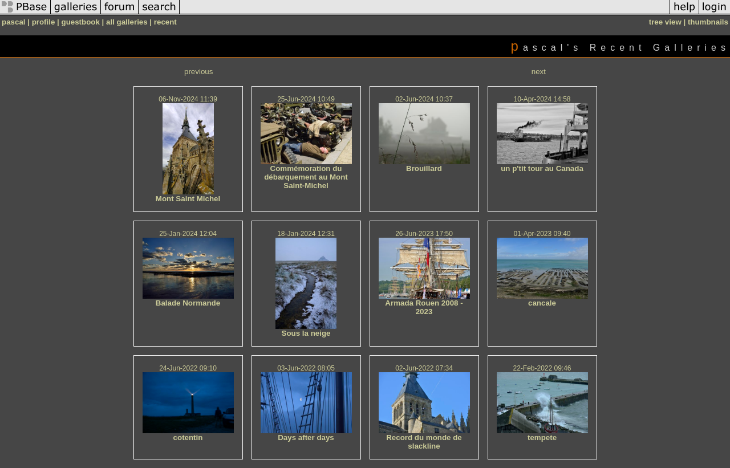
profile (43, 22)
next (539, 71)
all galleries (127, 22)
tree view (665, 22)
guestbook (81, 22)
